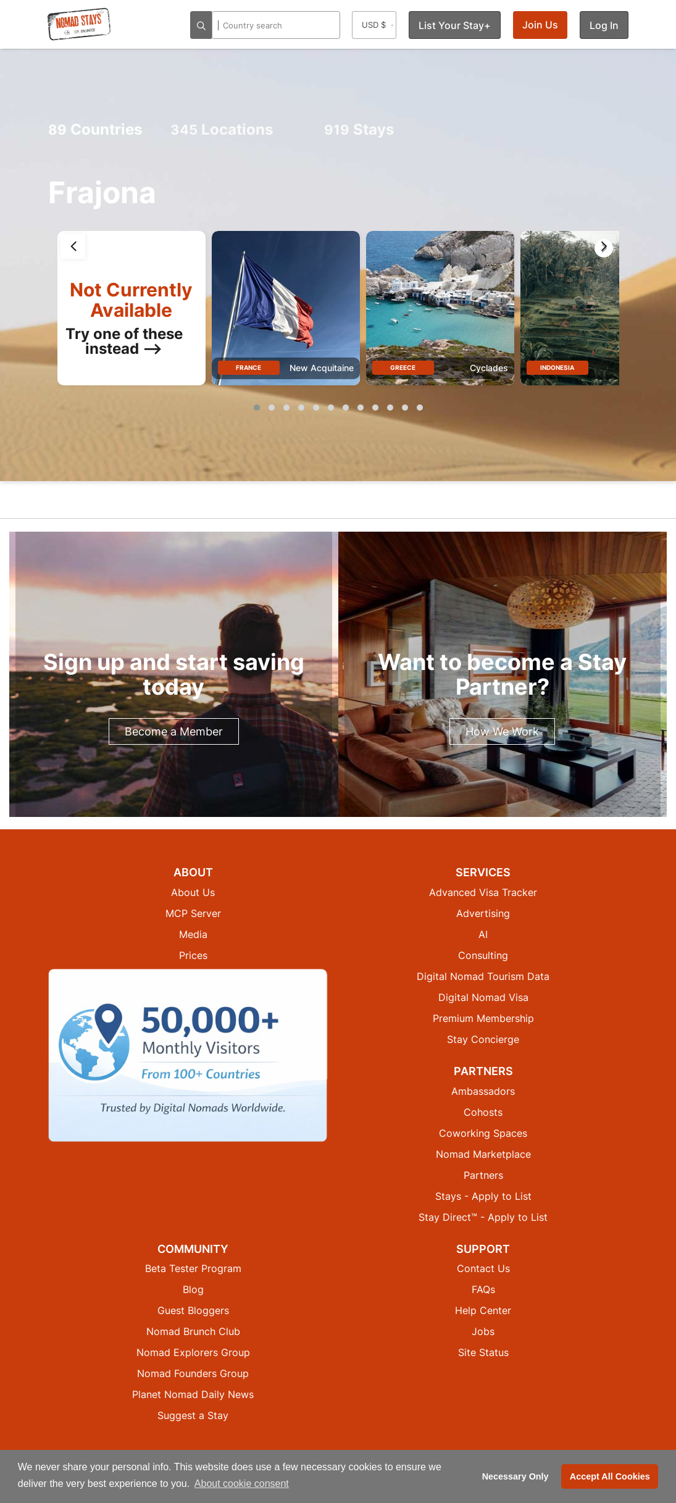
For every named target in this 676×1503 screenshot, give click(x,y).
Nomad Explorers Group (193, 1352)
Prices (193, 955)
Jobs (483, 1331)
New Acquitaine (322, 367)
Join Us (540, 25)
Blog (193, 1289)
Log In (604, 25)
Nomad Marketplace (483, 1154)
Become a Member (174, 731)
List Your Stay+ (455, 25)
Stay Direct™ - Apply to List (483, 1217)
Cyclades (489, 367)
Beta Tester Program (193, 1268)
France (248, 367)
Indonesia (557, 367)
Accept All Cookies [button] (610, 1476)
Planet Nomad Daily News (193, 1394)
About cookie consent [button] (241, 1483)
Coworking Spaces (483, 1133)
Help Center (483, 1310)
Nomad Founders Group (193, 1373)
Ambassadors (483, 1091)
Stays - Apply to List (483, 1196)
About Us (193, 892)
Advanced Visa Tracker (483, 892)
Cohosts (483, 1112)
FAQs (483, 1289)
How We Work (502, 731)
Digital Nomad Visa (483, 997)
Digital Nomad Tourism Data (483, 976)
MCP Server (193, 913)
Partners (483, 1175)
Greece (402, 367)
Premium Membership (483, 1018)
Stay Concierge (483, 1039)
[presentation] (73, 246)
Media (193, 934)
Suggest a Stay (192, 1415)
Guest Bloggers (193, 1310)
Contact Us (483, 1268)
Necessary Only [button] (515, 1476)
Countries (95, 129)
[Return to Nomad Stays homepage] (79, 24)
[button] (256, 407)
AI (483, 934)
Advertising (483, 913)
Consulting (483, 955)
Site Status (483, 1352)
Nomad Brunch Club (193, 1331)
